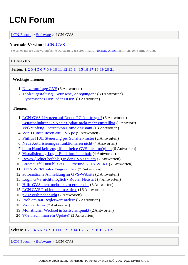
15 (81, 69)
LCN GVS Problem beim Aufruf (49, 189)
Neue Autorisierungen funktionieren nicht (57, 143)
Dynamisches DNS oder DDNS (48, 98)
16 (86, 69)
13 (70, 69)
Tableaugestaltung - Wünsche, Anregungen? (59, 93)
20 (107, 69)
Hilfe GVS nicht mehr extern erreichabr (55, 184)
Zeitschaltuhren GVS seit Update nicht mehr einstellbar (68, 122)
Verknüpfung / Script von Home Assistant (57, 127)
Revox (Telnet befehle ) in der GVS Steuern (59, 158)
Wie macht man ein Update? (46, 215)
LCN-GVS (55, 44)
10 (55, 69)
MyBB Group (140, 260)
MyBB (106, 260)
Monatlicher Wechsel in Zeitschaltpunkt (55, 210)
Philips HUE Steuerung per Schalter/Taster (58, 138)
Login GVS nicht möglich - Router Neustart (59, 179)
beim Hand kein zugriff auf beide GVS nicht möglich (67, 148)
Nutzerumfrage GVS (39, 88)
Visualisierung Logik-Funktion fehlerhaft (56, 153)
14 (76, 69)
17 (91, 69)
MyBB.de (77, 260)
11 (60, 69)
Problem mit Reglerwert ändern (48, 199)
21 (112, 69)
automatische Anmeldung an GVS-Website (58, 174)
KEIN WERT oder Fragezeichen (49, 169)
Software (43, 34)
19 (102, 69)
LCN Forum (32, 19)
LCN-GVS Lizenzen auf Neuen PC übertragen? (62, 117)
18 (96, 69)
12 (65, 69)
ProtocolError (33, 205)
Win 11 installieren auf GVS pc (48, 133)
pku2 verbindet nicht (39, 194)
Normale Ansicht (107, 50)
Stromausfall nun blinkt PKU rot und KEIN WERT (65, 163)
